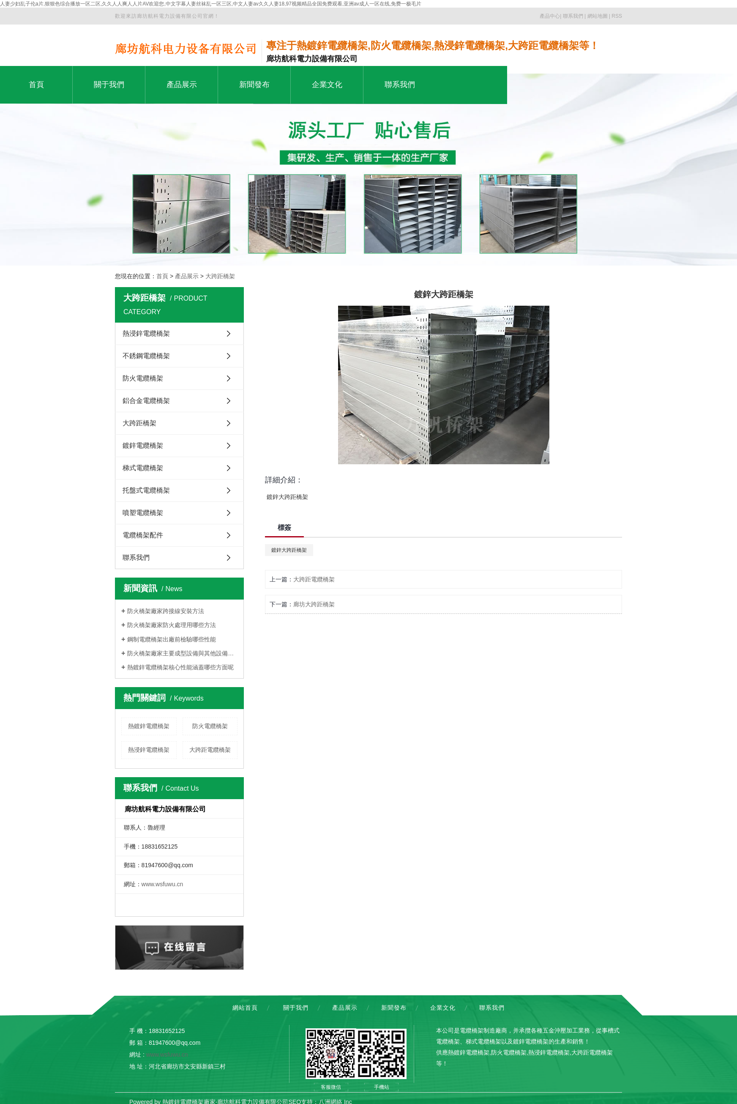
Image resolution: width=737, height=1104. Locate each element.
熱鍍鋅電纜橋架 (148, 726)
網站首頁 (245, 1007)
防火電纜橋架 (143, 378)
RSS (616, 16)
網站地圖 (597, 16)
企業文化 (443, 1007)
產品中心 (550, 16)
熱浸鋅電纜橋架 (146, 333)
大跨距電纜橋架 (210, 749)
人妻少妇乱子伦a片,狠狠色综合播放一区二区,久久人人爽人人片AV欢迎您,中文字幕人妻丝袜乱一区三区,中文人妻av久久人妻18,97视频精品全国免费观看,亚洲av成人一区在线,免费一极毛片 (210, 4)
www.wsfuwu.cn (162, 884)
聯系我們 (573, 16)
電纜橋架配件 (143, 535)
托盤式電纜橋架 (146, 490)
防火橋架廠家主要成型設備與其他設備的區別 (182, 653)
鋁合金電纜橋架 (146, 400)
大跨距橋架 (220, 276)
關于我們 (295, 1007)
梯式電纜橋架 (143, 467)
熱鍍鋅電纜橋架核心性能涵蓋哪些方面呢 (180, 667)
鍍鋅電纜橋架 (143, 445)
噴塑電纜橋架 (143, 512)
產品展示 (187, 276)
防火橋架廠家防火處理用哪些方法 (171, 625)
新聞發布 (394, 1007)
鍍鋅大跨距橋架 (289, 550)
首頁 (162, 276)
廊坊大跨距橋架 (314, 604)
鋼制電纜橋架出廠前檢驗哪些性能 (171, 639)
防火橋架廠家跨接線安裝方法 (165, 611)
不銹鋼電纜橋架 (146, 355)
